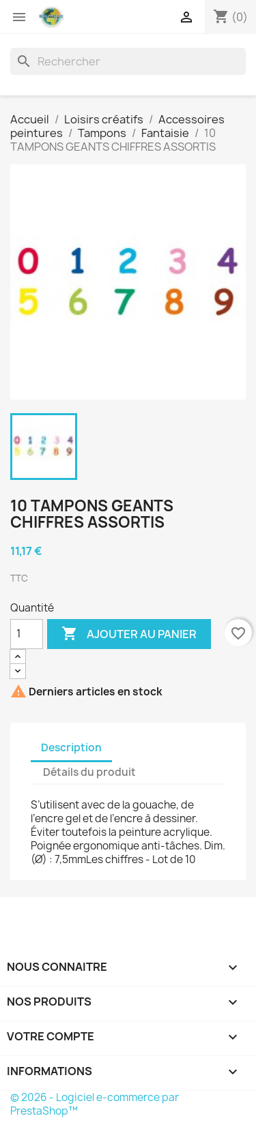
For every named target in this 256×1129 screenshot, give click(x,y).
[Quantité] (26, 634)
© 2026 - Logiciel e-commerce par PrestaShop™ (94, 1104)
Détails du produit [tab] (89, 772)
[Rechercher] (128, 61)
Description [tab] (71, 747)
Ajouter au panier (129, 634)
